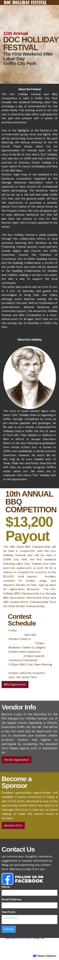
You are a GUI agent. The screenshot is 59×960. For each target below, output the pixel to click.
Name (6, 887)
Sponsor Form (13, 825)
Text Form (8, 912)
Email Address (12, 899)
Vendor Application (16, 760)
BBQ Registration (15, 684)
